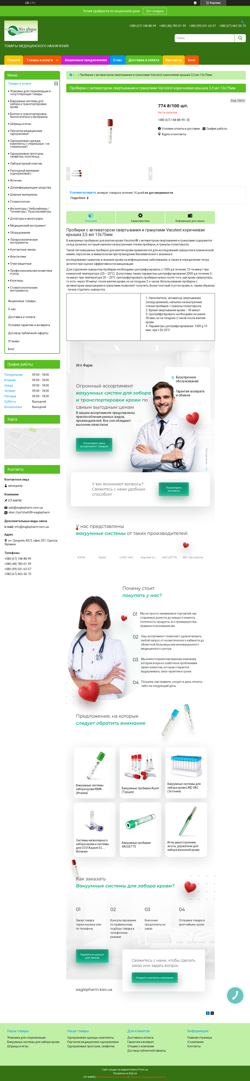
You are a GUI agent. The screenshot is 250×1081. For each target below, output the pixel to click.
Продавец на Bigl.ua (125, 1073)
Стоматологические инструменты (24, 289)
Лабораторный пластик (26, 163)
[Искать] (240, 38)
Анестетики (18, 256)
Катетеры (16, 280)
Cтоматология (20, 201)
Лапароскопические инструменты (24, 241)
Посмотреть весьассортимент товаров (94, 445)
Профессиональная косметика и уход (31, 272)
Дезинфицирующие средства (30, 187)
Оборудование (20, 232)
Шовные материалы (23, 194)
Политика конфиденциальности (148, 1077)
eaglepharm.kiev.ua (94, 989)
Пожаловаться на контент (112, 1077)
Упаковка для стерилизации (26, 1037)
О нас (117, 60)
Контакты (174, 60)
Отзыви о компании (140, 1046)
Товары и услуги (39, 60)
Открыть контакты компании (155, 977)
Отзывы (13, 341)
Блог (192, 60)
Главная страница (199, 1037)
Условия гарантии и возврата (29, 325)
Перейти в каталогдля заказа (92, 956)
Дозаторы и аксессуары (26, 218)
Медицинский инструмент (28, 225)
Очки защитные (21, 263)
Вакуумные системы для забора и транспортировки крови (28, 104)
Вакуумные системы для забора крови (33, 1042)
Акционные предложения (86, 60)
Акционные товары (22, 301)
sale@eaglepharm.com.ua (25, 507)
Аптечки (15, 180)
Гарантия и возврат (140, 1042)
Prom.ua (143, 1069)
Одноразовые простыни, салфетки (91, 1046)
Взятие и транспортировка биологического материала (28, 115)
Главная (13, 60)
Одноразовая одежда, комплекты (90, 1037)
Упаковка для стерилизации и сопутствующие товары (30, 93)
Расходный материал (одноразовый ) (24, 172)
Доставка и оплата (143, 60)
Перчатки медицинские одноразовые (26, 132)
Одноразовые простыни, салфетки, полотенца (27, 155)
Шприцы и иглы (20, 124)
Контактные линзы (23, 249)
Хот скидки (155, 11)
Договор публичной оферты (28, 333)
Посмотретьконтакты (174, 489)
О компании (195, 1042)
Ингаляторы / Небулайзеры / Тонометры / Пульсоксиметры (30, 210)
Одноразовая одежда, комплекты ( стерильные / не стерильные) (30, 143)
